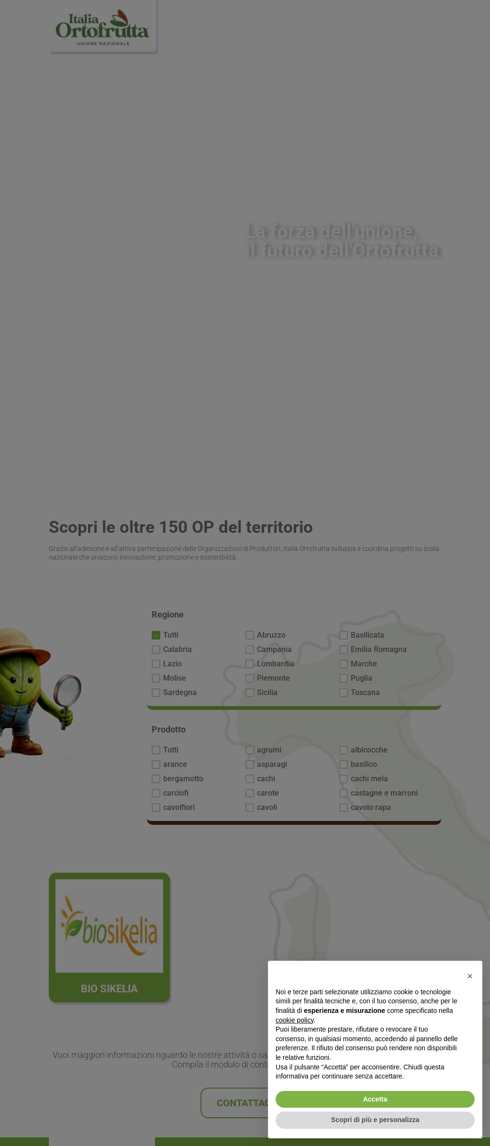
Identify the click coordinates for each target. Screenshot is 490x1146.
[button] (470, 976)
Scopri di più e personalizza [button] (375, 1120)
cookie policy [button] (294, 1020)
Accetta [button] (375, 1099)
